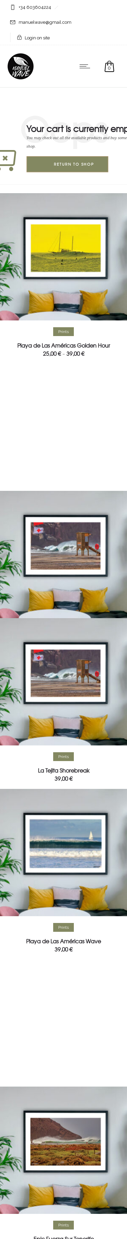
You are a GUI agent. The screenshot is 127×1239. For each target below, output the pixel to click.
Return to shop (74, 164)
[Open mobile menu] (86, 66)
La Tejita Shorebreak (63, 770)
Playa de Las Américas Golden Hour (63, 345)
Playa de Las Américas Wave (63, 941)
